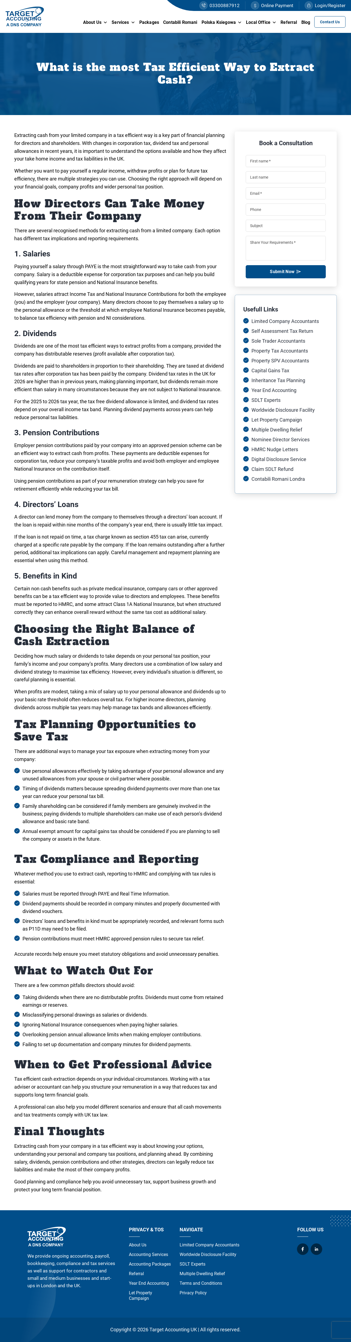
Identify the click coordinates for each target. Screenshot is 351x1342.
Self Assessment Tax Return (282, 331)
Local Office (261, 22)
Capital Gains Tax (270, 370)
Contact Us (330, 22)
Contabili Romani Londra (278, 479)
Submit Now (286, 273)
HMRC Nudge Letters (274, 449)
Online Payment (272, 5)
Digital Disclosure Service (278, 459)
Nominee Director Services (280, 439)
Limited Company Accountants (285, 321)
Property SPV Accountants (280, 361)
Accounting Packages (150, 1264)
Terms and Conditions (201, 1283)
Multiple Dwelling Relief (276, 430)
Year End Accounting (273, 390)
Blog (305, 22)
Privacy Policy (193, 1292)
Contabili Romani (180, 22)
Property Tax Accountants (279, 351)
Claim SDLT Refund (272, 469)
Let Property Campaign (276, 420)
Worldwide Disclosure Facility (283, 410)
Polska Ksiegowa (222, 22)
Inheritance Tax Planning (278, 380)
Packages (149, 22)
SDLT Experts (266, 400)
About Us (95, 22)
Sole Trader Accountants (278, 341)
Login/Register (325, 5)
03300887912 (219, 5)
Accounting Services (148, 1254)
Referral (289, 22)
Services (123, 22)
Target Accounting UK (173, 1329)
